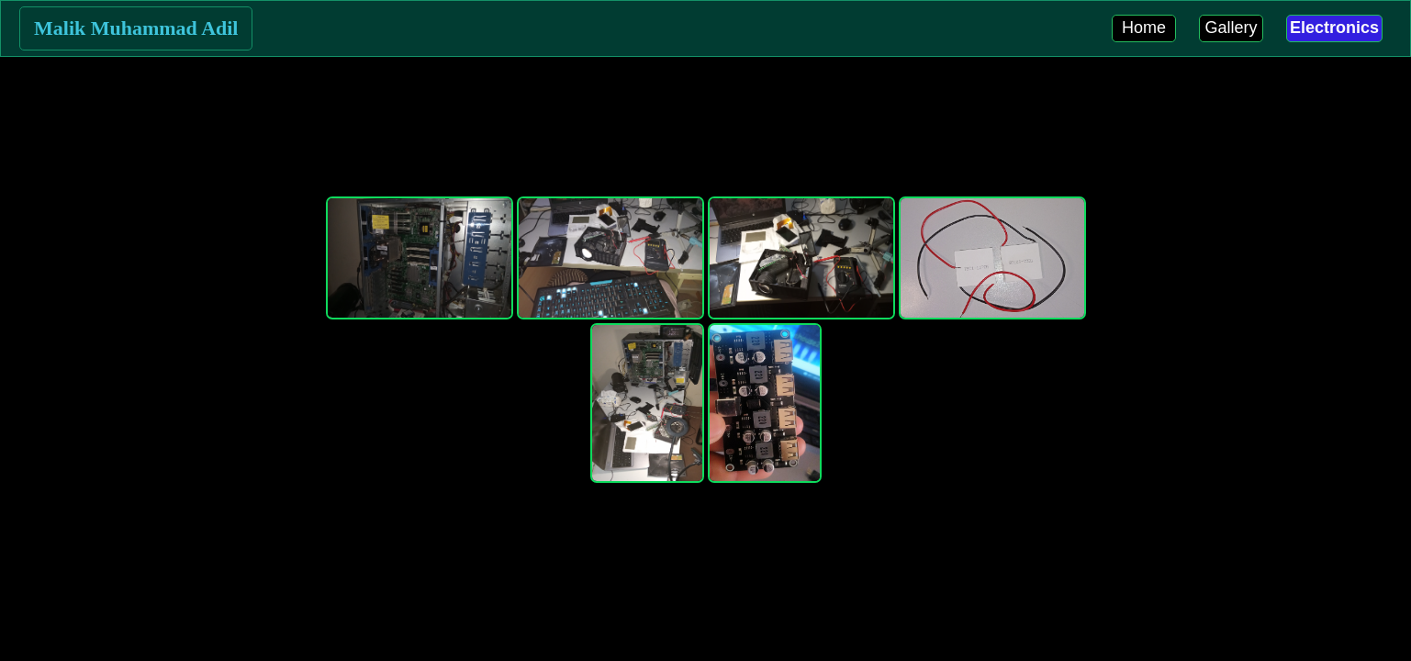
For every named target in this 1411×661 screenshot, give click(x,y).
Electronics (1334, 27)
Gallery (1230, 27)
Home (1144, 27)
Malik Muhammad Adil (136, 28)
